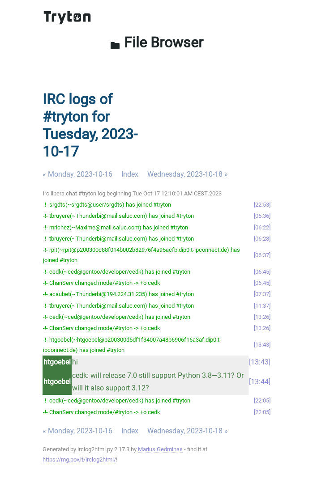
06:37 (262, 255)
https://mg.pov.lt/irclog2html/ (79, 459)
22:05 (262, 400)
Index (129, 174)
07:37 (262, 294)
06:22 (262, 227)
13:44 (260, 381)
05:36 (262, 215)
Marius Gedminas (160, 449)
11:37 (262, 305)
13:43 (262, 344)
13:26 (262, 316)
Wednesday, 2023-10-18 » (187, 174)
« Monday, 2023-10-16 (77, 174)
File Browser (156, 42)
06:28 (262, 238)
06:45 (262, 271)
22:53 (262, 204)
